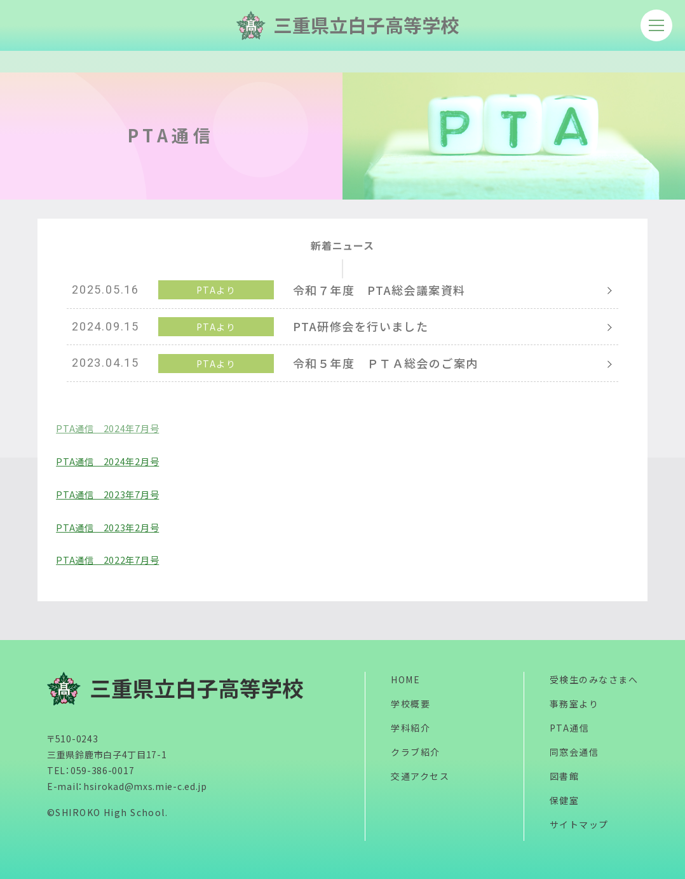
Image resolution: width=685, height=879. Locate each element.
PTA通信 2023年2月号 (107, 527)
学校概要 (410, 703)
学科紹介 (410, 727)
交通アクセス (420, 776)
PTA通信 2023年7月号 (107, 494)
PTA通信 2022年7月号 (107, 559)
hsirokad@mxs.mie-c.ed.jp (145, 786)
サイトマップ (579, 824)
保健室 (564, 800)
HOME (405, 679)
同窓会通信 (574, 752)
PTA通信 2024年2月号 (107, 461)
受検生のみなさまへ (594, 679)
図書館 (564, 776)
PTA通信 (569, 727)
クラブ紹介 (415, 752)
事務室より (574, 703)
